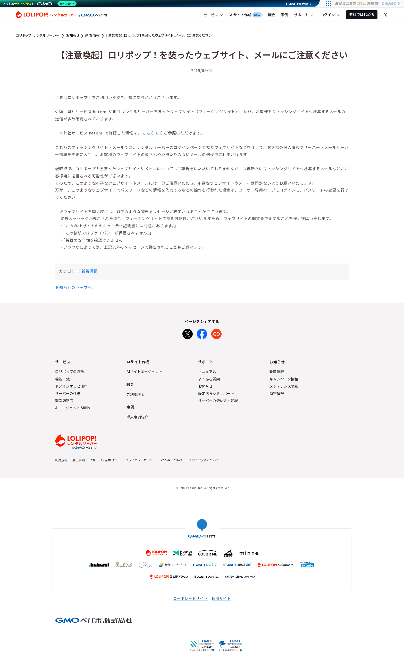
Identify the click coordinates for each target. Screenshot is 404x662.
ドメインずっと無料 (71, 386)
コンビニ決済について (203, 460)
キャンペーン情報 (284, 379)
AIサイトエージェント (144, 371)
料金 (271, 14)
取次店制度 (64, 400)
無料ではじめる (361, 14)
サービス (214, 14)
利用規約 (61, 460)
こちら (148, 132)
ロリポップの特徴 (69, 371)
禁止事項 (78, 460)
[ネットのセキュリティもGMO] (39, 3)
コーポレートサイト (190, 598)
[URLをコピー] (216, 333)
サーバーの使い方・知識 (218, 400)
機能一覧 (62, 379)
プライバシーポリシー (140, 460)
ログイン (330, 14)
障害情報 (277, 393)
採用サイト (221, 598)
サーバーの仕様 (67, 393)
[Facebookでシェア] (202, 333)
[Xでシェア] (187, 333)
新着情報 (89, 271)
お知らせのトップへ (73, 287)
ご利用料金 (136, 394)
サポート (304, 14)
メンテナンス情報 (284, 386)
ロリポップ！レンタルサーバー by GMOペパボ (61, 14)
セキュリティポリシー (105, 460)
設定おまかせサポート (216, 393)
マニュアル (207, 371)
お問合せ (205, 386)
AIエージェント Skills (72, 407)
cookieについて (172, 460)
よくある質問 (209, 379)
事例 (284, 14)
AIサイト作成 (246, 14)
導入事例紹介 (137, 417)
